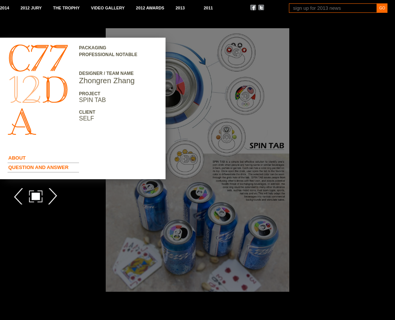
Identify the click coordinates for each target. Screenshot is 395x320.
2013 (180, 8)
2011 (208, 8)
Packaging (92, 47)
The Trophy (66, 8)
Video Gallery (108, 8)
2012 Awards (150, 8)
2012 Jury (30, 8)
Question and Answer (38, 167)
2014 (4, 8)
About (17, 158)
